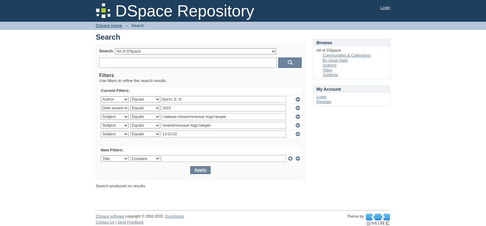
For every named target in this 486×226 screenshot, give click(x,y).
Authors (330, 65)
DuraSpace (174, 216)
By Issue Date (335, 60)
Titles (327, 70)
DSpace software (110, 216)
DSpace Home (109, 25)
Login (385, 7)
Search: (106, 51)
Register (323, 101)
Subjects (330, 74)
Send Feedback (130, 222)
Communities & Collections (347, 55)
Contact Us (105, 222)
